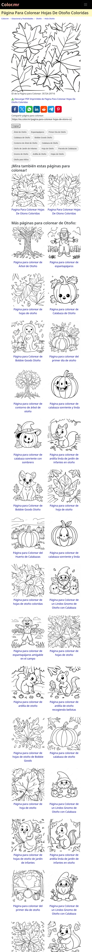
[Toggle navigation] (85, 4)
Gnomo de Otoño (21, 154)
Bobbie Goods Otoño (43, 137)
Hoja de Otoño (48, 148)
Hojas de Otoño (57, 154)
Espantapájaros (37, 132)
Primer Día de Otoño (57, 132)
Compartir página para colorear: (28, 115)
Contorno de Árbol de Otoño (25, 143)
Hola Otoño (50, 18)
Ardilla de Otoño (39, 154)
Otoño (39, 18)
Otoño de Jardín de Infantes (25, 148)
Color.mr (10, 4)
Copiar (16, 125)
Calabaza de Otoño (22, 137)
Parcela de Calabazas (67, 148)
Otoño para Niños (21, 159)
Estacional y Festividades (22, 18)
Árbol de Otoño (20, 132)
